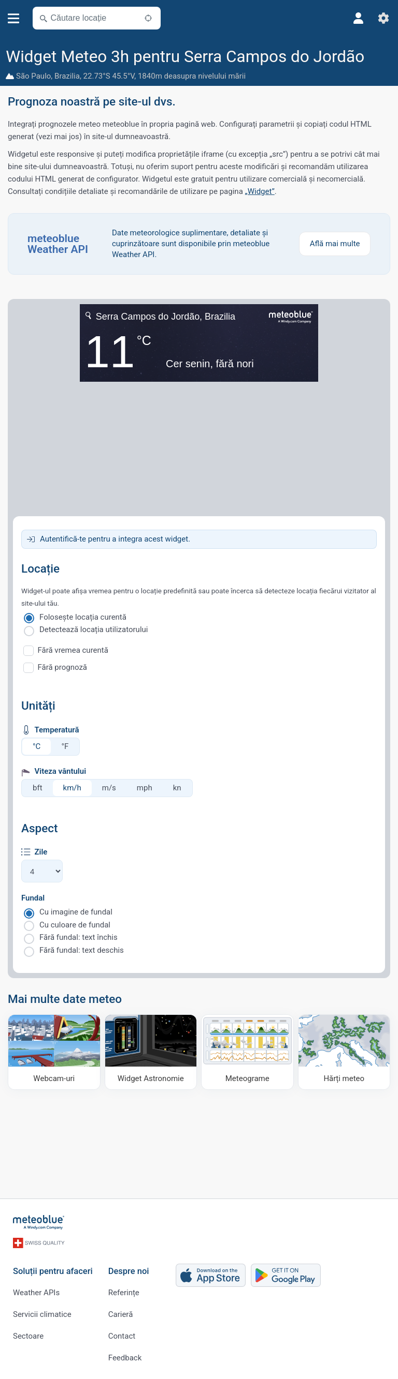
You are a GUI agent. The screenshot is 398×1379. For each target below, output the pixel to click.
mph (144, 787)
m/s (109, 787)
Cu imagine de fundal (75, 912)
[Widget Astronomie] (151, 1052)
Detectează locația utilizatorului (93, 629)
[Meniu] (13, 18)
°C (36, 746)
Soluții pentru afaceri (53, 1271)
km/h (72, 787)
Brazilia (67, 76)
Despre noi (128, 1271)
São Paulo (33, 76)
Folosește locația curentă (82, 617)
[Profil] (358, 18)
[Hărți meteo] (344, 1052)
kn (177, 787)
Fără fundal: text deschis (81, 950)
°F (64, 746)
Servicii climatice (42, 1314)
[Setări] (383, 18)
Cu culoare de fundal (74, 925)
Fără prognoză (63, 667)
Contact (121, 1336)
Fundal (33, 898)
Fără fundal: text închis (78, 937)
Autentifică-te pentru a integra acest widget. (115, 539)
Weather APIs (36, 1292)
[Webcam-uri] (54, 1052)
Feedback (125, 1357)
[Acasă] (39, 1222)
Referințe (123, 1292)
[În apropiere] (148, 18)
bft (37, 787)
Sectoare (28, 1336)
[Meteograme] (247, 1052)
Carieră (120, 1314)
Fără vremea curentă (73, 650)
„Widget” (260, 191)
